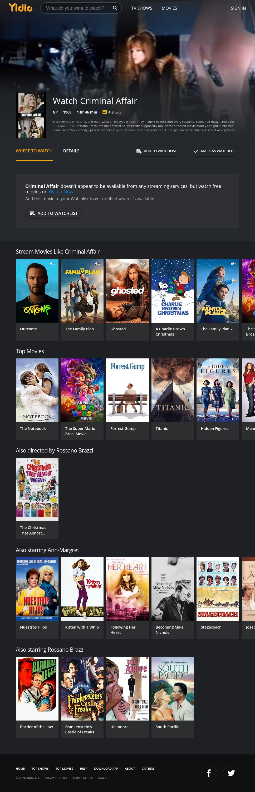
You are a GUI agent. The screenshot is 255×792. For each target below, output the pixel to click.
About (130, 768)
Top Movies (64, 768)
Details (71, 151)
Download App (106, 768)
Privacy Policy (56, 778)
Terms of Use (83, 778)
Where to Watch (34, 151)
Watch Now (61, 191)
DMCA (102, 778)
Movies (169, 8)
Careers (148, 768)
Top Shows (40, 768)
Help (83, 768)
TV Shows (141, 8)
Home (20, 768)
